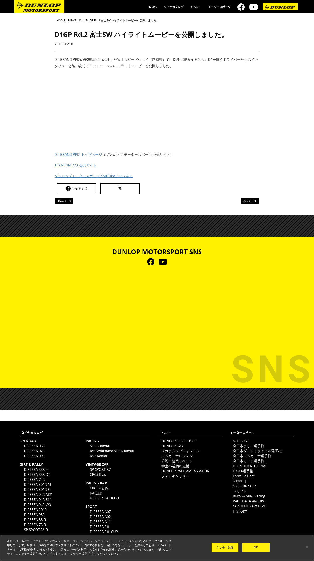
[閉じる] (307, 547)
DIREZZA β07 (100, 511)
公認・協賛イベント (177, 461)
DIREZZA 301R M (37, 484)
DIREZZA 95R (34, 514)
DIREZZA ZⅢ (100, 526)
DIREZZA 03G (34, 445)
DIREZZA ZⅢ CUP (104, 531)
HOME (61, 20)
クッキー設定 (225, 547)
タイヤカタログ (174, 7)
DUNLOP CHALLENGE (178, 440)
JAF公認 (96, 493)
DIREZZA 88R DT (37, 474)
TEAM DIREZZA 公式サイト (76, 165)
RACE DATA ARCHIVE (249, 501)
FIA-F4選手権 (243, 471)
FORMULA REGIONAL (250, 466)
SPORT (91, 506)
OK (256, 547)
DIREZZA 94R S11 (38, 499)
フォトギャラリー (175, 476)
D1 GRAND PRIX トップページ (78, 154)
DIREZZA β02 (100, 516)
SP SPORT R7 (100, 469)
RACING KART (97, 483)
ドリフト (240, 491)
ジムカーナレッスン (177, 456)
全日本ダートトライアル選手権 (257, 450)
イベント (195, 7)
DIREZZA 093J (35, 456)
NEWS (153, 7)
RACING (92, 440)
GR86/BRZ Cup (245, 486)
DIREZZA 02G (34, 450)
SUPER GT (241, 440)
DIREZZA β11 (100, 521)
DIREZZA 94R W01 (38, 504)
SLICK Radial (100, 445)
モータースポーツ (219, 7)
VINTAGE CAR (97, 464)
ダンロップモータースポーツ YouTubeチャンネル (94, 175)
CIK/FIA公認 (99, 488)
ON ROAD (28, 440)
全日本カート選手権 (248, 461)
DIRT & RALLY (31, 464)
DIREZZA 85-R (35, 519)
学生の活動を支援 (175, 466)
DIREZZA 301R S (37, 489)
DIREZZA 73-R (35, 524)
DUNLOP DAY (172, 445)
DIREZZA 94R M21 (38, 494)
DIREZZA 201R (35, 509)
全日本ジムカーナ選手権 (252, 456)
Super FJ (239, 481)
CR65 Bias (98, 474)
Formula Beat (244, 476)
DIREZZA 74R (34, 479)
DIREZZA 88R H (36, 469)
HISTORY (240, 511)
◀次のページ (64, 201)
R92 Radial (98, 456)
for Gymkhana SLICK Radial (112, 450)
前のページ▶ (250, 201)
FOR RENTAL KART (104, 498)
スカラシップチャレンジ (180, 450)
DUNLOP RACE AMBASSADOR (185, 471)
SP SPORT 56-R (36, 529)
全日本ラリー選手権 (248, 445)
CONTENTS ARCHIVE (249, 506)
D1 (81, 20)
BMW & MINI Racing (249, 496)
